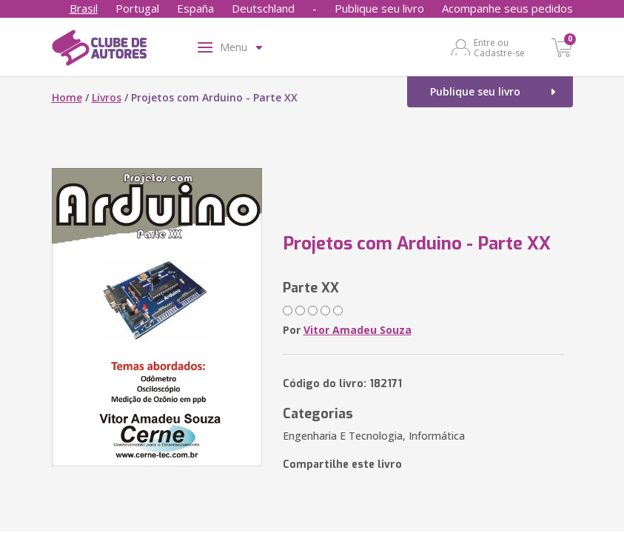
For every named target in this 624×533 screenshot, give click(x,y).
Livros (106, 97)
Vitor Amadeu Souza (357, 330)
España (195, 8)
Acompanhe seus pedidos (507, 8)
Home (67, 97)
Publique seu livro (379, 8)
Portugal (137, 8)
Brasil (84, 8)
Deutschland (263, 8)
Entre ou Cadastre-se (499, 47)
